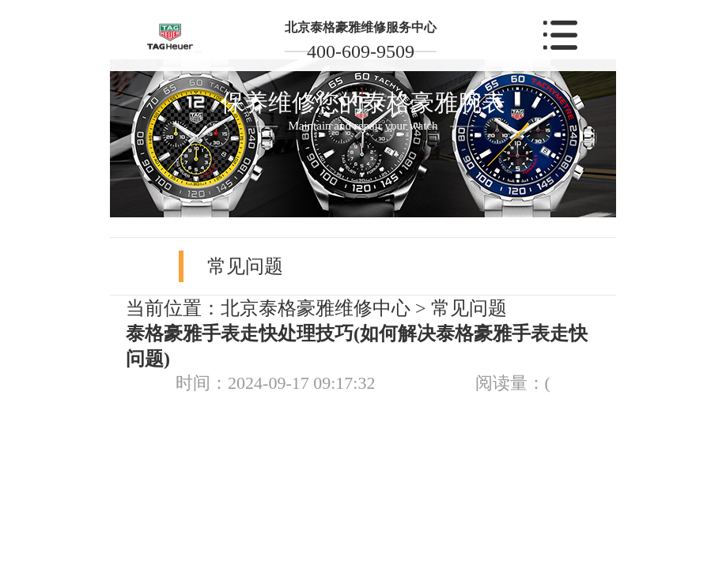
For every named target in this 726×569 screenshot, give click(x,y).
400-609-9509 (360, 51)
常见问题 (469, 308)
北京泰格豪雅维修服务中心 (361, 27)
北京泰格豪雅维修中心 (315, 308)
